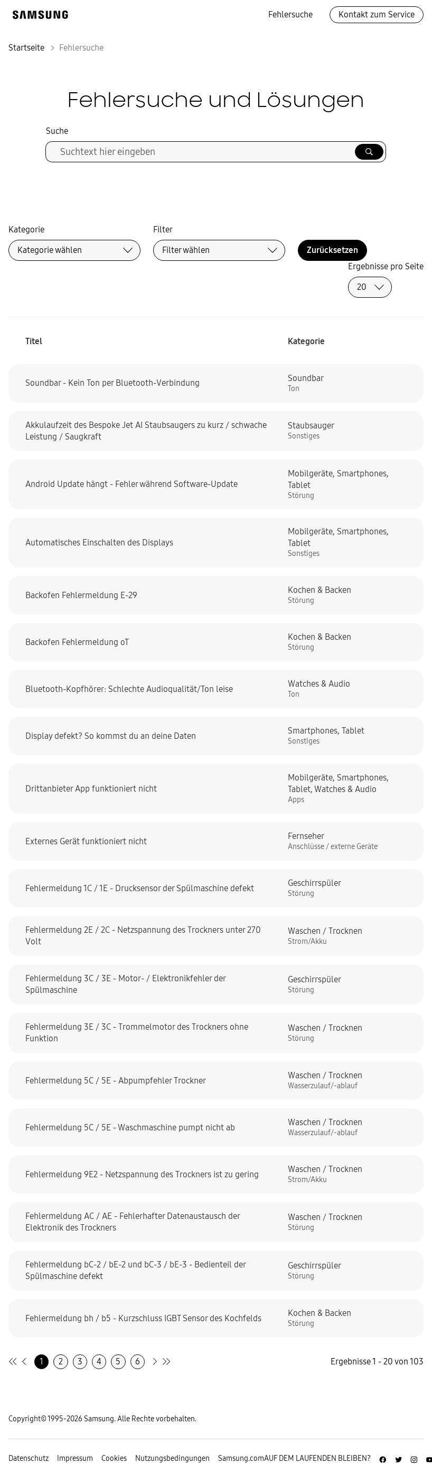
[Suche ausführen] (369, 152)
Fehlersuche (290, 14)
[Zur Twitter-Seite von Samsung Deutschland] (398, 1458)
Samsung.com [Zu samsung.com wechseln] (241, 1458)
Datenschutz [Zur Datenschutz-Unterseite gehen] (28, 1458)
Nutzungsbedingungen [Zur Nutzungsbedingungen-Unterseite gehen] (172, 1458)
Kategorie (26, 229)
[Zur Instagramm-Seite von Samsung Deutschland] (414, 1458)
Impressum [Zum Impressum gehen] (75, 1458)
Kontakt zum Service (377, 14)
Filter (163, 229)
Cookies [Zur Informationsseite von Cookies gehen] (114, 1458)
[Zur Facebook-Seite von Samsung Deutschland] (383, 1458)
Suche (57, 131)
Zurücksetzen (332, 250)
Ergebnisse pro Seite (386, 266)
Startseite (26, 48)
